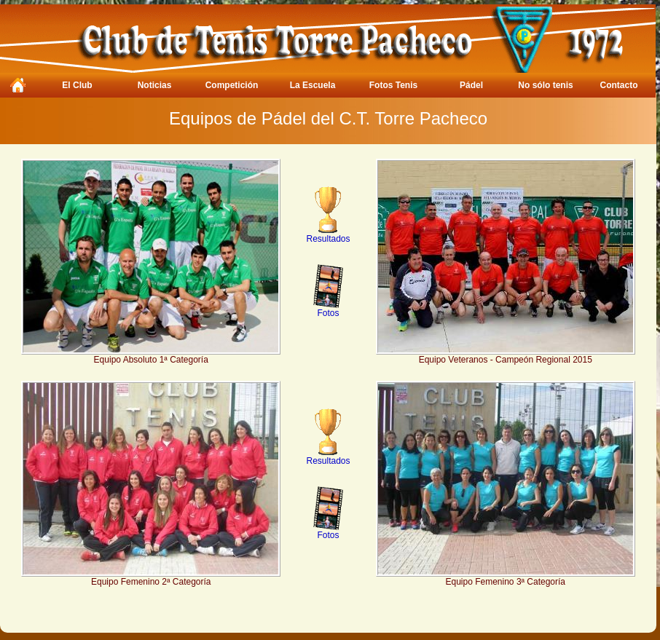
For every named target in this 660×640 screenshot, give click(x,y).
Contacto (619, 85)
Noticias (155, 85)
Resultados (328, 235)
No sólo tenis (545, 85)
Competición (232, 85)
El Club (77, 85)
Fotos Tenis (393, 85)
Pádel (471, 85)
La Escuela (313, 85)
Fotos (328, 309)
